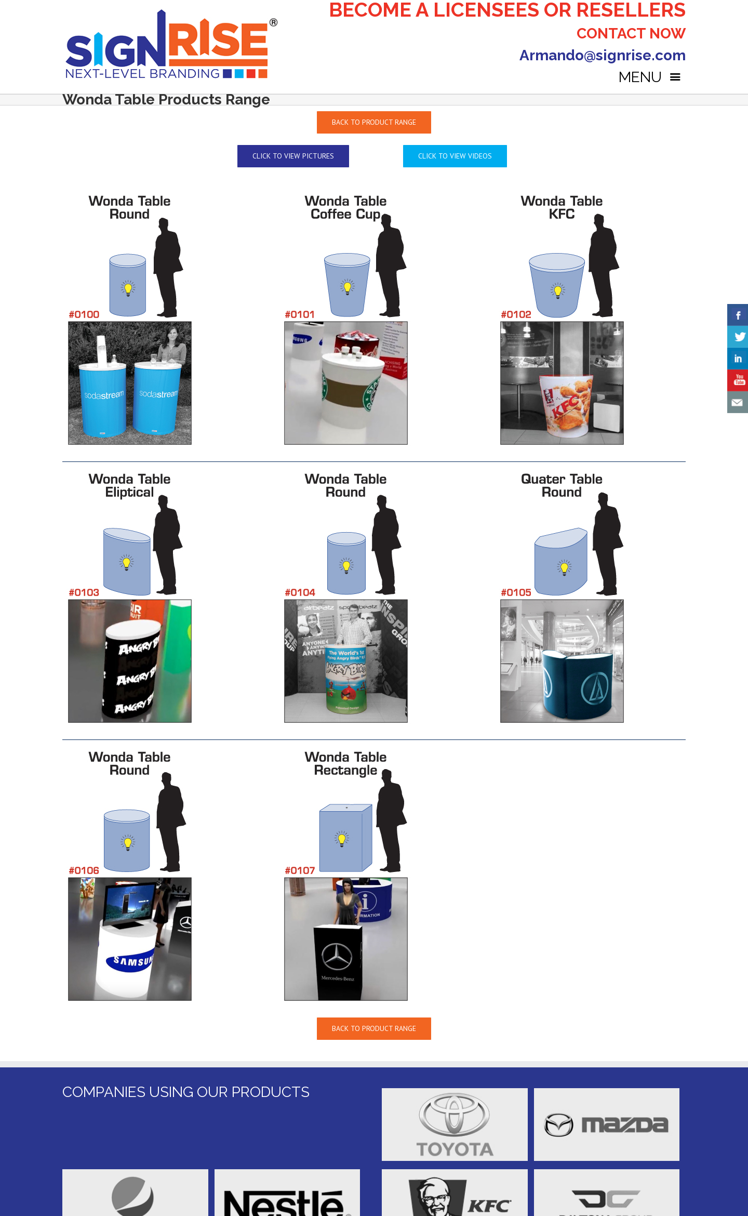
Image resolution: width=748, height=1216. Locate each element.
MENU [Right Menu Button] (652, 77)
